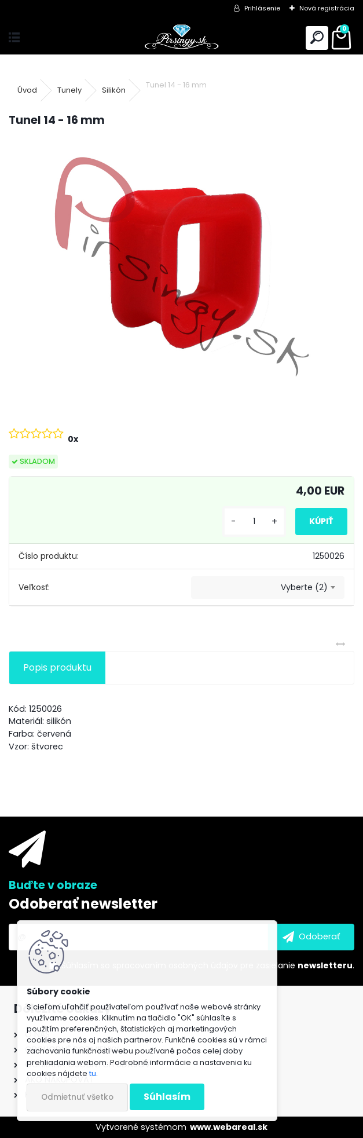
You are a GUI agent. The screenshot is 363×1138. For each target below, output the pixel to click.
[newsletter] (311, 937)
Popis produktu (57, 667)
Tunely (69, 90)
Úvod (27, 90)
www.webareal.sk (228, 1127)
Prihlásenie (262, 8)
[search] (317, 38)
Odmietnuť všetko (77, 1097)
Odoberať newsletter (83, 903)
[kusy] (254, 521)
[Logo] (181, 38)
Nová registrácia (326, 8)
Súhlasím (167, 1096)
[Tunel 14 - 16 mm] (181, 266)
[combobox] (267, 587)
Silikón (114, 90)
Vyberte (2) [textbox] (304, 587)
